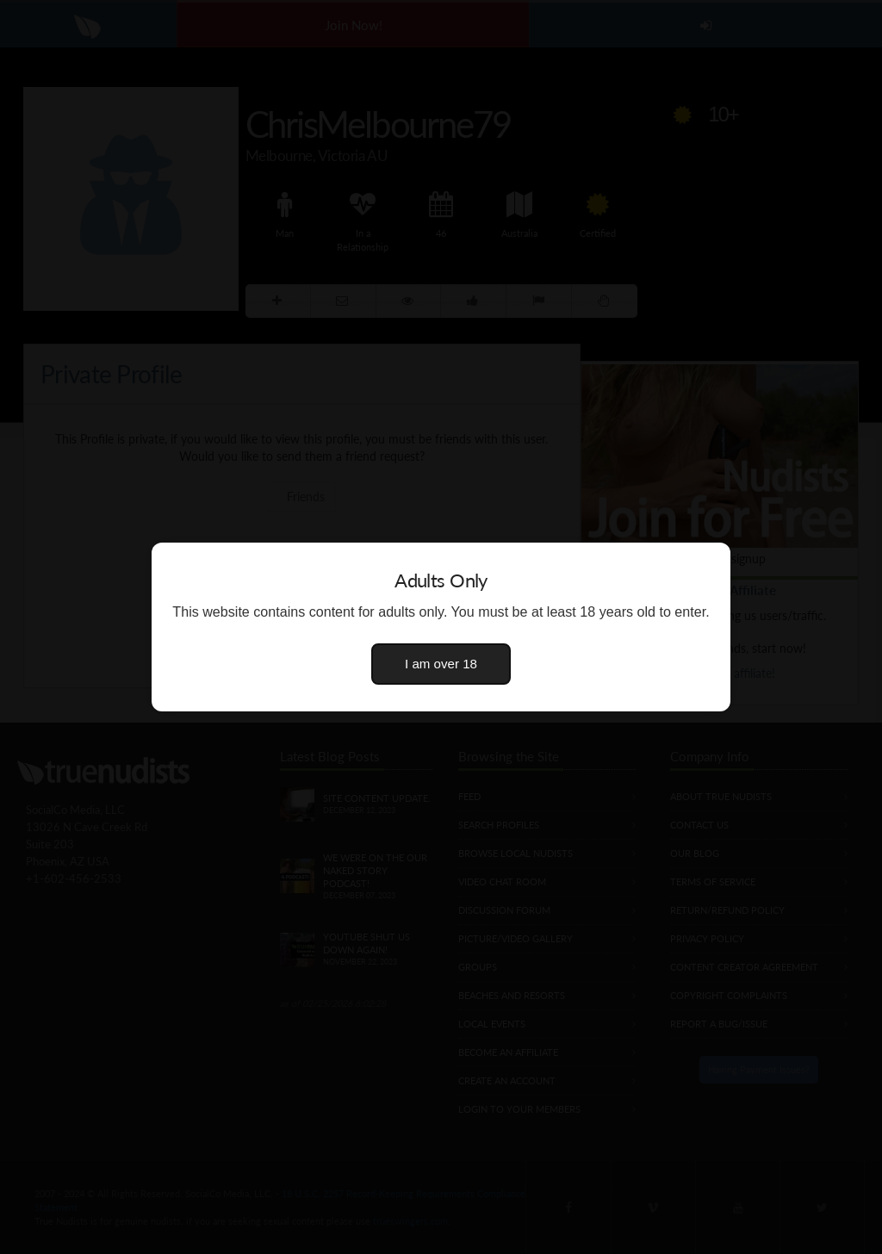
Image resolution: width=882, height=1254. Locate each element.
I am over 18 (441, 663)
